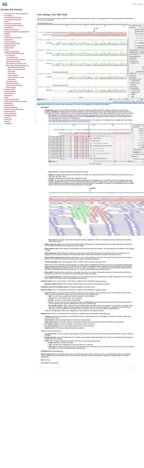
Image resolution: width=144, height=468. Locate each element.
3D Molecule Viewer (10, 41)
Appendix (7, 121)
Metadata (7, 33)
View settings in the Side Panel (16, 67)
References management (12, 29)
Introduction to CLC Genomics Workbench (16, 13)
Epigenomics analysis (11, 115)
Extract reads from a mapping (16, 77)
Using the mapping (13, 75)
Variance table (11, 79)
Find (48, 360)
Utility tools (8, 117)
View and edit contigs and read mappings (17, 65)
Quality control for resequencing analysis (16, 101)
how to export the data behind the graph (89, 341)
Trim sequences (10, 55)
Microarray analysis (10, 111)
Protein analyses (9, 47)
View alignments (105, 313)
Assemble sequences (12, 57)
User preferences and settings (13, 19)
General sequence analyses (12, 43)
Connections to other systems (13, 23)
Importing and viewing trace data (15, 53)
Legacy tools (8, 119)
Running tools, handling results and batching (17, 31)
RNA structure (9, 95)
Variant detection (9, 105)
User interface (9, 15)
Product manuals (137, 4)
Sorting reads (11, 71)
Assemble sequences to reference (15, 59)
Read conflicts (11, 73)
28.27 (100, 180)
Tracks (6, 97)
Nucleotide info (76, 118)
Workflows (7, 35)
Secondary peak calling (12, 83)
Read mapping (9, 103)
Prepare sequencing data (12, 99)
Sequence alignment (10, 91)
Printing (7, 21)
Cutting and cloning (10, 89)
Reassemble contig (11, 81)
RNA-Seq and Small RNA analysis (14, 109)
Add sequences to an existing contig (16, 63)
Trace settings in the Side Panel (60, 118)
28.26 (88, 121)
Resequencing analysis (11, 107)
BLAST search (9, 39)
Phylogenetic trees (10, 93)
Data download (9, 27)
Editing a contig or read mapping (16, 69)
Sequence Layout (101, 281)
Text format (54, 363)
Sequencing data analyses (12, 51)
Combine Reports (11, 87)
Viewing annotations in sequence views (83, 287)
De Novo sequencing (10, 113)
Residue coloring (101, 290)
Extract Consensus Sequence (14, 85)
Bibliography (8, 123)
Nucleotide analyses (10, 45)
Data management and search (13, 17)
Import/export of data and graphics (14, 25)
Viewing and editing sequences (13, 37)
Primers (7, 49)
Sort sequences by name (13, 61)
